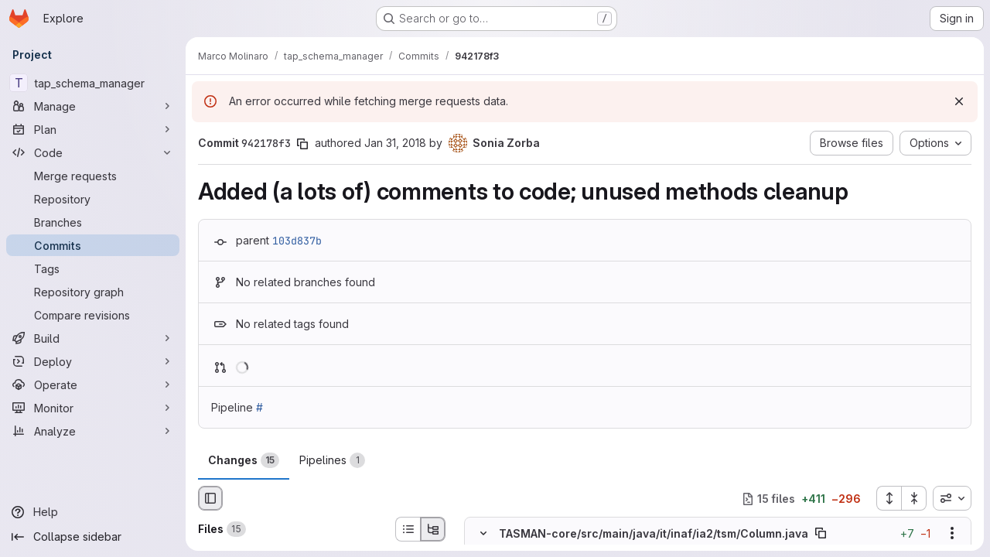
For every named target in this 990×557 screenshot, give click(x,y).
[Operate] (92, 384)
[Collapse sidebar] (92, 537)
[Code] (92, 152)
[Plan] (92, 129)
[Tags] (92, 268)
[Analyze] (92, 431)
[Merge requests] (92, 175)
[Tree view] (433, 529)
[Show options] (952, 534)
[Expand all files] (888, 498)
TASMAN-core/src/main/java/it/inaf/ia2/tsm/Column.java (653, 533)
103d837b (297, 241)
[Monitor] (92, 408)
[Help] (92, 512)
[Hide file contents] (483, 534)
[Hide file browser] (210, 498)
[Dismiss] (959, 101)
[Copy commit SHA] (302, 144)
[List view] (407, 529)
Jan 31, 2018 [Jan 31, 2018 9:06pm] (395, 142)
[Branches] (92, 222)
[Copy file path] (820, 534)
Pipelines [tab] (332, 460)
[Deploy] (92, 361)
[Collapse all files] (914, 498)
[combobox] (952, 498)
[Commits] (92, 245)
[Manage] (92, 106)
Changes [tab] (243, 460)
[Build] (92, 338)
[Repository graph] (92, 291)
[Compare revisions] (92, 315)
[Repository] (92, 199)
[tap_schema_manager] (92, 83)
